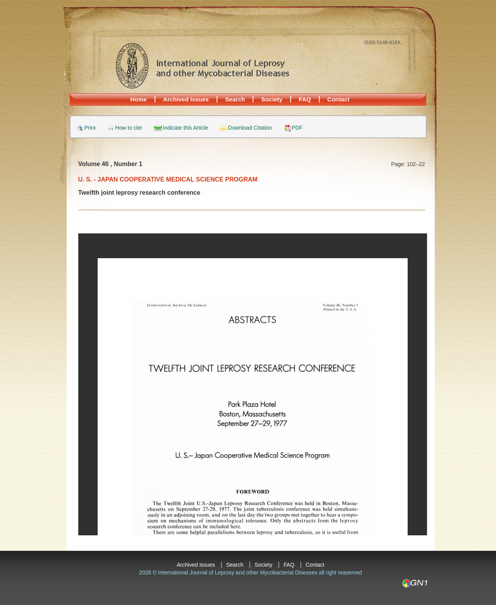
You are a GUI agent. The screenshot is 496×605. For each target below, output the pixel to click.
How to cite (128, 128)
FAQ (305, 99)
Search (235, 99)
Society (271, 99)
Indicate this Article (185, 128)
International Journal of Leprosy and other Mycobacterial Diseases (202, 65)
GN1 (414, 583)
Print (90, 128)
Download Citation (250, 128)
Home (138, 99)
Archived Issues (186, 99)
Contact (338, 99)
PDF (297, 128)
